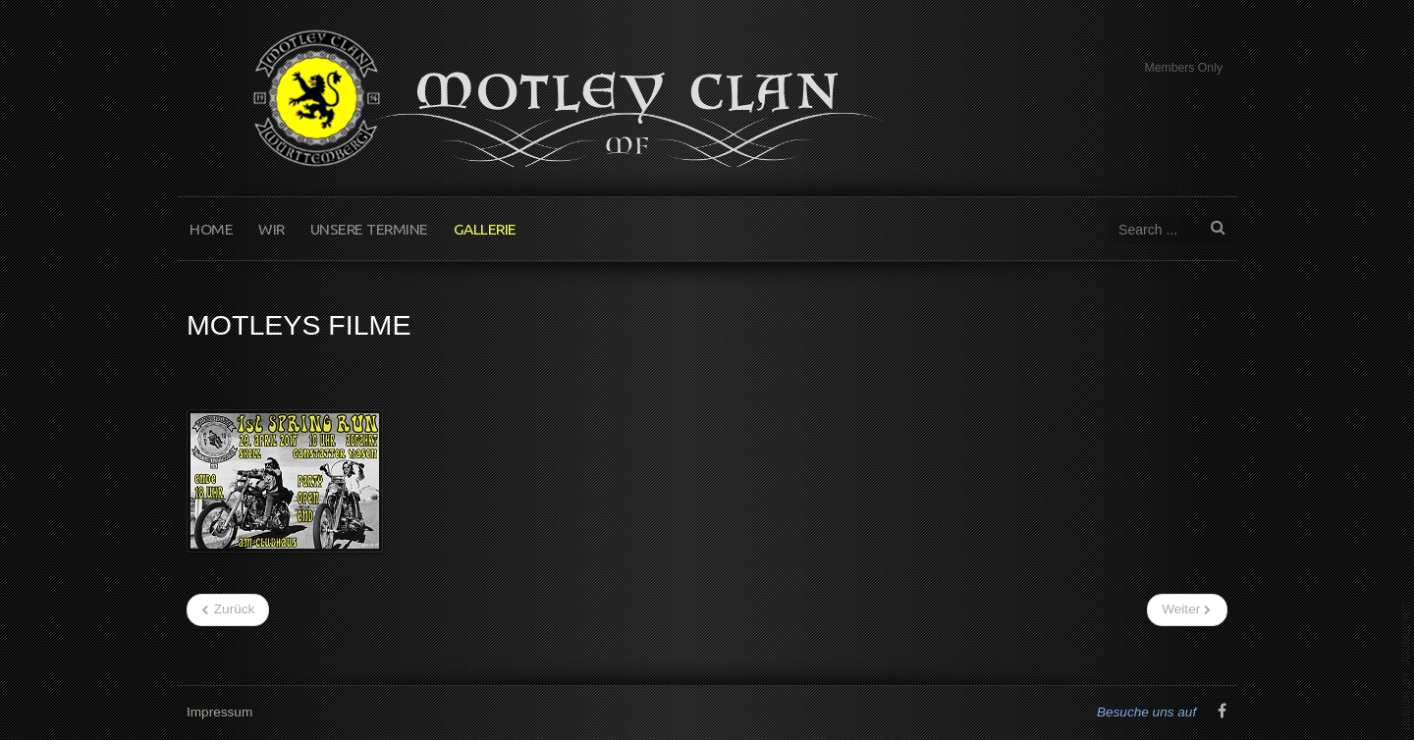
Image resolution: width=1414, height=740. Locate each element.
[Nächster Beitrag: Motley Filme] (1187, 609)
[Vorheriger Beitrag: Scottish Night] (228, 609)
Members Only (1183, 68)
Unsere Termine (369, 229)
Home (211, 229)
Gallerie (485, 229)
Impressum (219, 711)
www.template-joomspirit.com (1406, 666)
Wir (271, 229)
